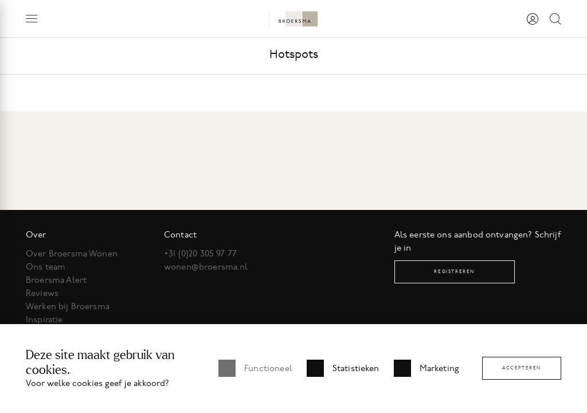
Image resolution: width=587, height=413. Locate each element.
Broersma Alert (56, 280)
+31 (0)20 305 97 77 (200, 253)
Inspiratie (44, 319)
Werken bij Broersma (67, 306)
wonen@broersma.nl (206, 266)
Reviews (42, 293)
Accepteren (521, 368)
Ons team (45, 266)
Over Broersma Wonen (72, 253)
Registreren (454, 271)
